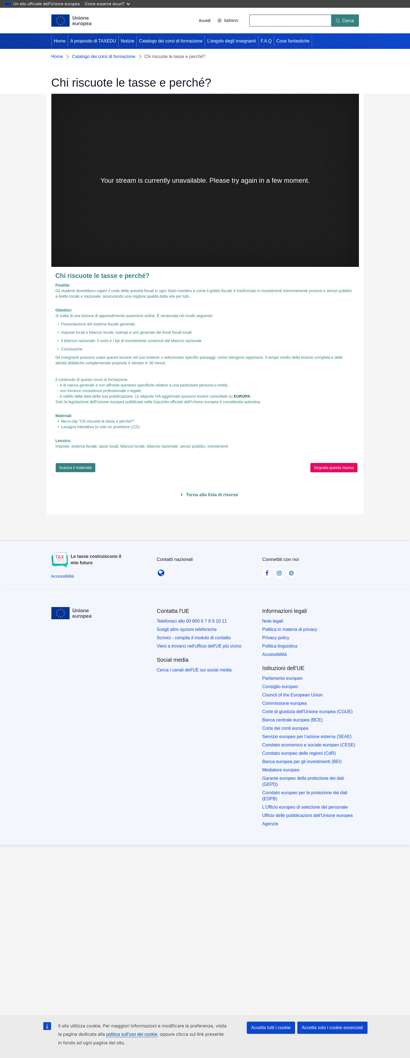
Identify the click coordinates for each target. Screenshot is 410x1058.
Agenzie (270, 823)
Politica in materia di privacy (289, 629)
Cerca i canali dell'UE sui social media (194, 670)
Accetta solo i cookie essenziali (332, 1027)
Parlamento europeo (282, 678)
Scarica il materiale (75, 467)
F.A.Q (266, 41)
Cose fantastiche (293, 41)
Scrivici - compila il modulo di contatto (194, 637)
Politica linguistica (279, 646)
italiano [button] (227, 20)
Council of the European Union (292, 695)
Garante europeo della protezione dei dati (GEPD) (303, 781)
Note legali (272, 621)
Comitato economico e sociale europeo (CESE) (308, 745)
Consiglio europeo (280, 686)
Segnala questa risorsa (334, 467)
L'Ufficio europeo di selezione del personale (305, 807)
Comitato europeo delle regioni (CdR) (299, 753)
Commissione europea (284, 703)
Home (60, 41)
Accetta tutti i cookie (271, 1027)
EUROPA (242, 396)
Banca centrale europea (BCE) (292, 720)
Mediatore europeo (281, 770)
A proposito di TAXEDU (93, 41)
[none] (205, 180)
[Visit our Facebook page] (267, 571)
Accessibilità (274, 654)
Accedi (204, 20)
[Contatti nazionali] (161, 571)
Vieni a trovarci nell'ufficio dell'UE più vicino (199, 646)
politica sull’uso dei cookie (131, 1034)
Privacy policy (276, 637)
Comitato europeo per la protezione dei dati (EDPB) (305, 795)
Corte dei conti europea (285, 728)
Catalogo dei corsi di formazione (171, 41)
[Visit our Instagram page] (279, 571)
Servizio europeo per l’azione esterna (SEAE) (307, 736)
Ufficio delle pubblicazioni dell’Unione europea (307, 815)
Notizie (127, 41)
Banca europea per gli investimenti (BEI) (302, 761)
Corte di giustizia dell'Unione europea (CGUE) (307, 711)
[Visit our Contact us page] (291, 571)
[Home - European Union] (71, 20)
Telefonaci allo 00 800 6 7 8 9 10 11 (192, 621)
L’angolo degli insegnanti (231, 41)
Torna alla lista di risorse (209, 494)
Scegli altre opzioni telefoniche (187, 629)
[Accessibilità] (62, 576)
